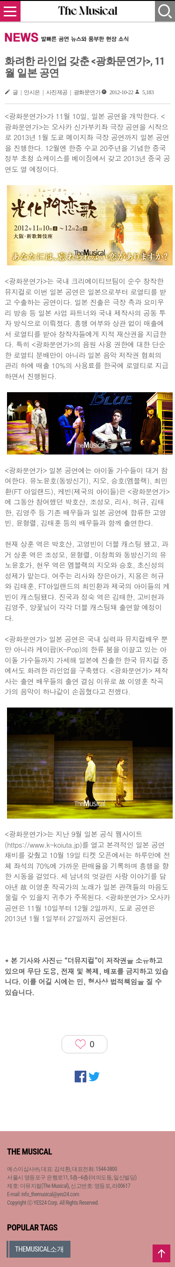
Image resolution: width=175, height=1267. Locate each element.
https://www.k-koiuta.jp (43, 845)
